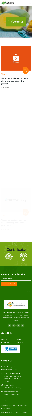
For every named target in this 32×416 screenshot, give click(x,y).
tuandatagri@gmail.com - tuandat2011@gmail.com (11, 393)
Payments (24, 412)
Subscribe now (9, 284)
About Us (4, 339)
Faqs (16, 412)
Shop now (5, 88)
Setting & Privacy (6, 412)
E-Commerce (5, 343)
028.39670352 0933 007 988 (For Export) (12, 386)
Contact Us (19, 343)
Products (18, 339)
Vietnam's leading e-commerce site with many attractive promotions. (14, 81)
